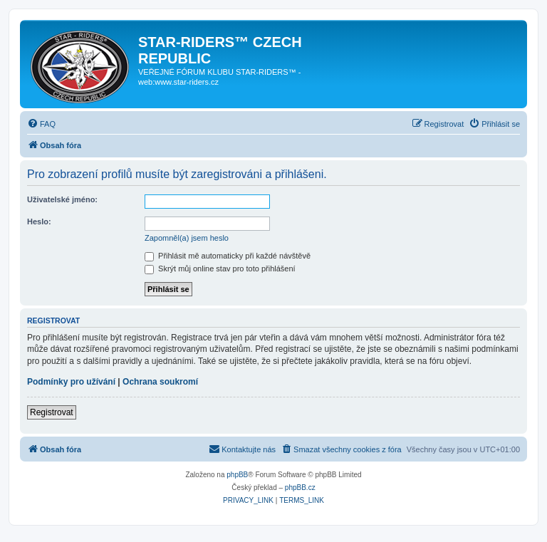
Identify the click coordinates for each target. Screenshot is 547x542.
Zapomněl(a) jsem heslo (187, 238)
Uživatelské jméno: (62, 199)
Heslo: (39, 221)
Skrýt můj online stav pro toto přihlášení (220, 268)
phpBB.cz (300, 487)
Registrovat (51, 412)
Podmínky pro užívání (71, 382)
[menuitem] (41, 123)
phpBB (237, 475)
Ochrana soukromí (160, 382)
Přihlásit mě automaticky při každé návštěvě (228, 255)
